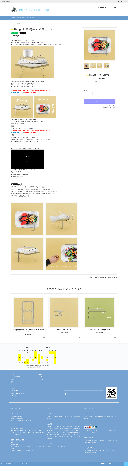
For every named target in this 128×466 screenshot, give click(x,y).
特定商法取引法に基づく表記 (19, 393)
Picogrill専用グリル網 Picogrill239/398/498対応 (28, 330)
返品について (112, 105)
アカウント (122, 1)
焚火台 (18, 23)
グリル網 (13, 92)
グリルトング (20, 92)
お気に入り (99, 81)
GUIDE (13, 18)
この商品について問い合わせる (97, 277)
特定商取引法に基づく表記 (109, 107)
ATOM (16, 390)
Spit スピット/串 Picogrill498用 (100, 330)
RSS (12, 390)
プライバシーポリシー (17, 396)
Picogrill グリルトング (64, 330)
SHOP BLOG (30, 18)
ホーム (12, 23)
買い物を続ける (112, 277)
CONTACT (20, 18)
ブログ (12, 388)
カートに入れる (99, 101)
